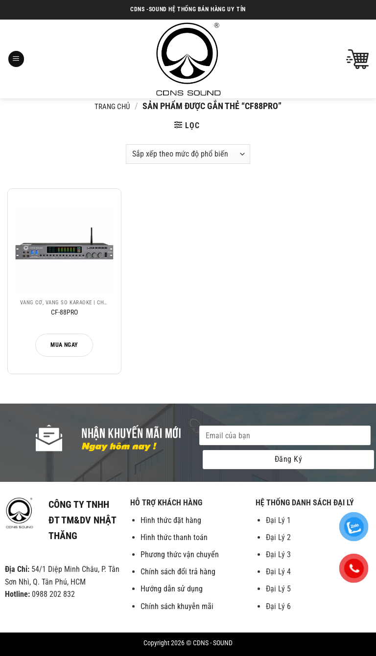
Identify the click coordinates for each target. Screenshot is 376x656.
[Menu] (16, 59)
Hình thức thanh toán (174, 537)
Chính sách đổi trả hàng (178, 571)
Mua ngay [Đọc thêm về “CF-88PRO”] (64, 344)
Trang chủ (112, 106)
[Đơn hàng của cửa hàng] (188, 154)
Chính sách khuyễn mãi (177, 606)
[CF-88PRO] (64, 245)
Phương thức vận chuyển (180, 554)
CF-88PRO (64, 312)
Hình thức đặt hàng (171, 520)
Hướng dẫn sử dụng (172, 588)
